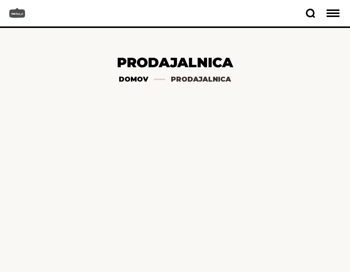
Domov (133, 79)
